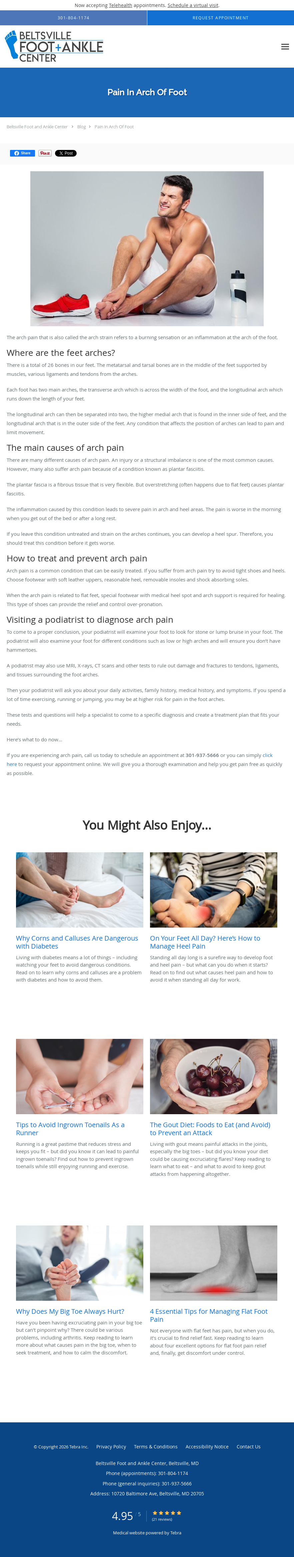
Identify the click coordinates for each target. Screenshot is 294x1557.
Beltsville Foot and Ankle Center (37, 127)
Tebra (175, 1533)
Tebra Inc (78, 1447)
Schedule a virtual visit (193, 5)
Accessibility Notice (207, 1446)
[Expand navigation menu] (285, 47)
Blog (81, 127)
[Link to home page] (85, 47)
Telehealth (120, 5)
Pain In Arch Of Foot (114, 127)
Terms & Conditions (156, 1446)
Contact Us (249, 1446)
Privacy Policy (111, 1446)
